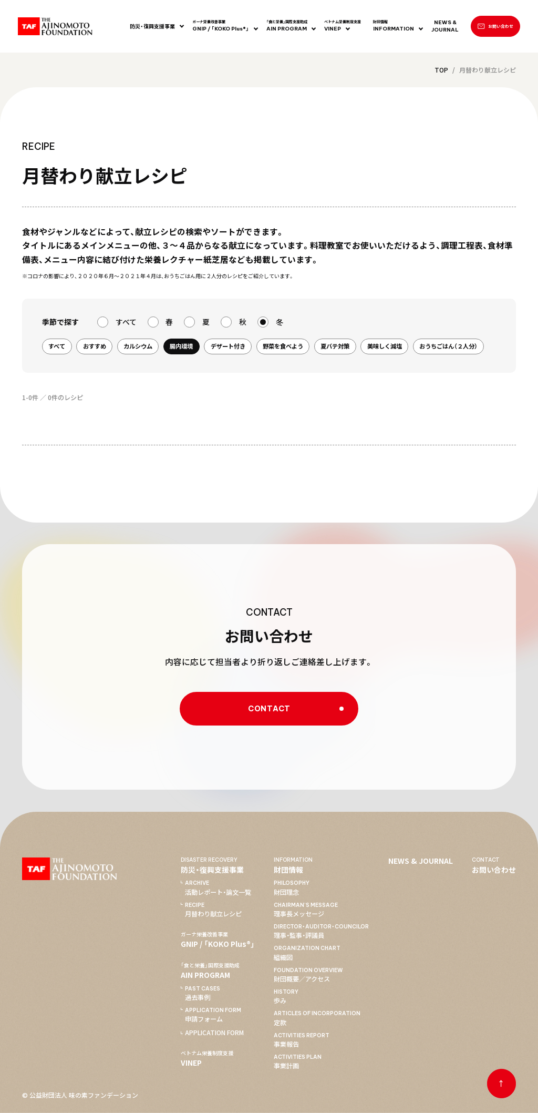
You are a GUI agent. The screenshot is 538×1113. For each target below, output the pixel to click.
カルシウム (137, 346)
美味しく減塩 (384, 346)
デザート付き (228, 346)
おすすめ (94, 346)
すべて (56, 346)
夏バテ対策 (334, 346)
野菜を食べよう (283, 346)
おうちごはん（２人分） (448, 346)
